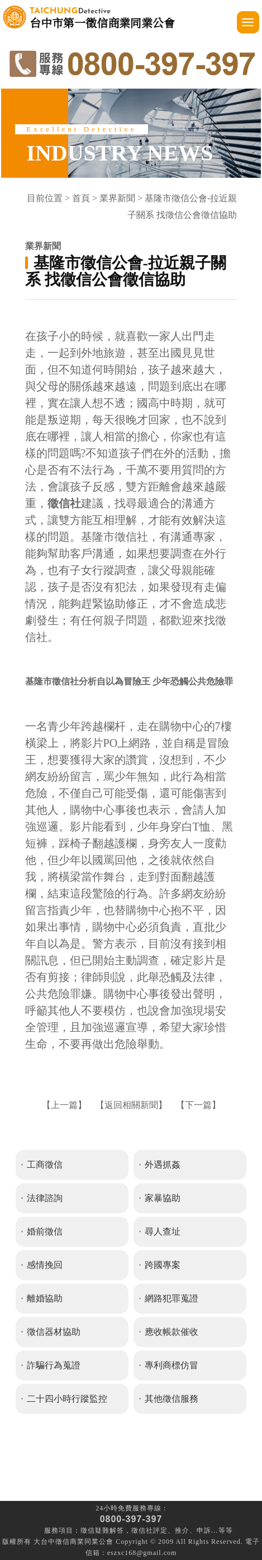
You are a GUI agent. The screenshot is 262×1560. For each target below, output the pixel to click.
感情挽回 (45, 1265)
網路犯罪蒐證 (171, 1298)
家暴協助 (162, 1198)
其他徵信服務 (171, 1398)
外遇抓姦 (162, 1164)
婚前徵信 (45, 1231)
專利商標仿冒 (171, 1365)
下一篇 (198, 1105)
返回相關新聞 (131, 1105)
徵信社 (142, 1530)
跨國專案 (162, 1265)
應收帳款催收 (171, 1332)
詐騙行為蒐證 (53, 1365)
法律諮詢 (45, 1198)
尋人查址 (162, 1231)
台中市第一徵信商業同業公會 (102, 17)
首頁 (81, 198)
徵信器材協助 (53, 1332)
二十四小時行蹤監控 (67, 1398)
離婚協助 (45, 1298)
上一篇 (64, 1105)
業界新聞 (117, 198)
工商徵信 (45, 1164)
